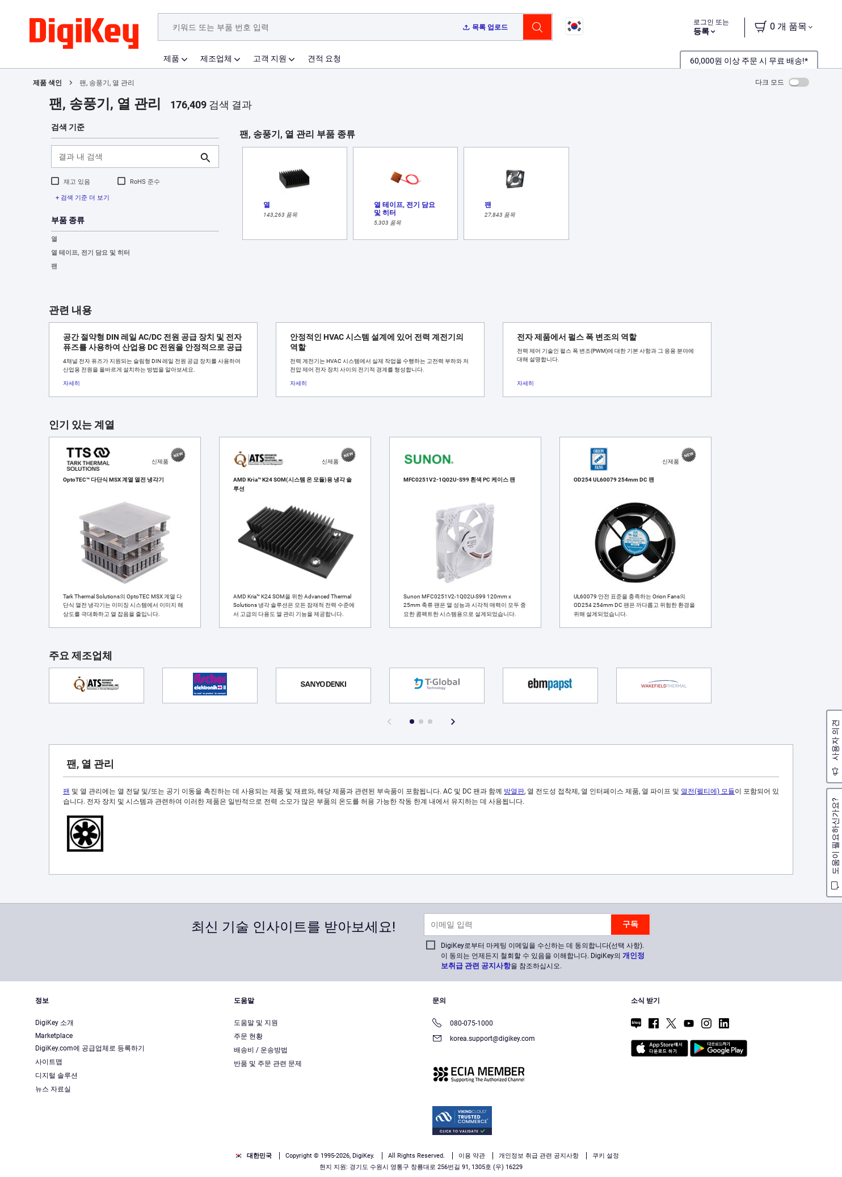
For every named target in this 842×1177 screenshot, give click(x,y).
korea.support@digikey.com (483, 1039)
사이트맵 (48, 1062)
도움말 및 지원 (256, 1023)
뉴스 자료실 (53, 1089)
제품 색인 (47, 83)
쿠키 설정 (605, 1155)
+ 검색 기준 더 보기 (83, 197)
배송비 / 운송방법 (261, 1050)
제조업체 (216, 58)
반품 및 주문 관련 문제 (268, 1064)
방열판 (514, 791)
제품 (171, 58)
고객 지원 (270, 58)
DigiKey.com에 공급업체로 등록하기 (90, 1048)
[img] (84, 34)
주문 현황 (248, 1036)
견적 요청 (324, 58)
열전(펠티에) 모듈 (708, 791)
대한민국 (253, 1155)
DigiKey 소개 (54, 1023)
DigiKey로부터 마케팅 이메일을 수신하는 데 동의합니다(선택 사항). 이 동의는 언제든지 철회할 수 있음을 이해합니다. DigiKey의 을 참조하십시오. (543, 956)
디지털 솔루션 (56, 1075)
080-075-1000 (462, 1024)
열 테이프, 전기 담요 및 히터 (90, 253)
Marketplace (54, 1036)
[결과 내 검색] (126, 156)
